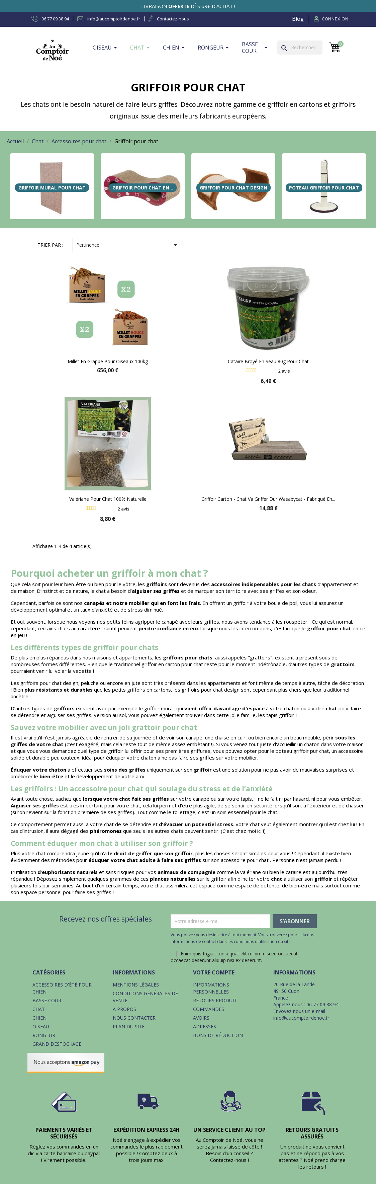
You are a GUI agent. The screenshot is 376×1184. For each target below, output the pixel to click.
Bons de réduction (218, 1035)
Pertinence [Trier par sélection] (127, 245)
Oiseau (40, 1026)
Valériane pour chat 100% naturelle (108, 499)
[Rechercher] (299, 48)
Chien (39, 1018)
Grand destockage (56, 1044)
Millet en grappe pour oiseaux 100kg (108, 361)
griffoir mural (159, 708)
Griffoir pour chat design (233, 187)
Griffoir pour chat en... (142, 187)
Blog (298, 18)
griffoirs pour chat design (49, 683)
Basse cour (46, 1000)
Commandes (208, 1009)
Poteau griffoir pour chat (324, 187)
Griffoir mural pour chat (52, 187)
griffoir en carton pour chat (172, 664)
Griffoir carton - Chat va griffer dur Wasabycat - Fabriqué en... (268, 499)
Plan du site (129, 1026)
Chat (38, 1009)
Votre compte (213, 972)
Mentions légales (136, 984)
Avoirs (201, 1018)
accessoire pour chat (245, 860)
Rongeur (43, 1035)
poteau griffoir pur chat (302, 750)
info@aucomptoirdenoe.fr (301, 1018)
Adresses (204, 1026)
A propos (124, 1009)
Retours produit (215, 1000)
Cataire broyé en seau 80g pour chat (268, 361)
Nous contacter (134, 1018)
